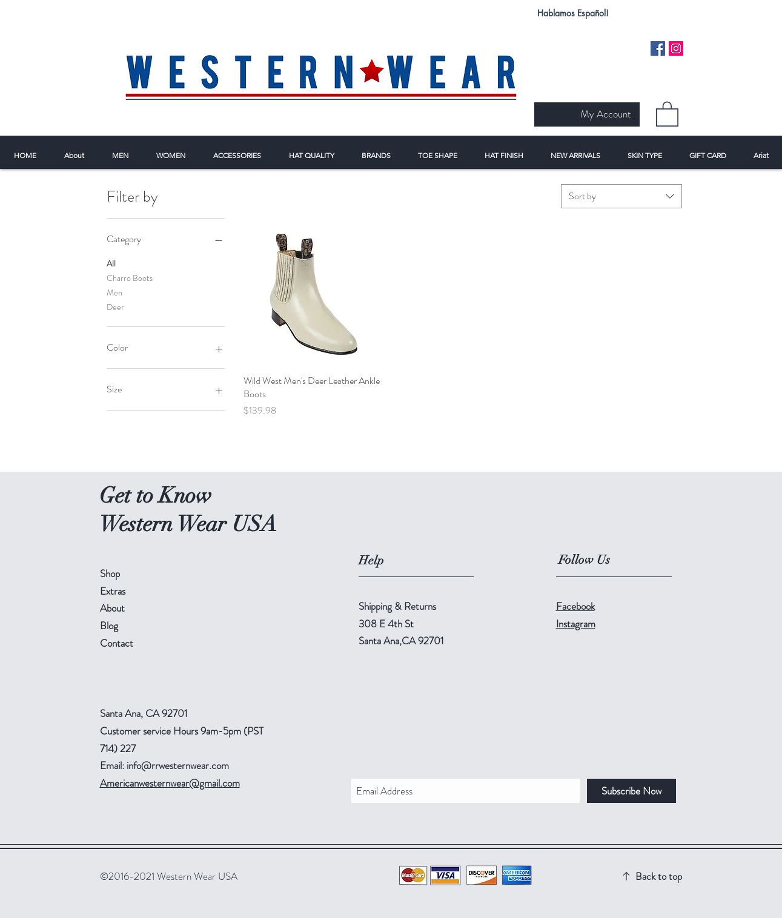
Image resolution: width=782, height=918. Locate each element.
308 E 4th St (386, 623)
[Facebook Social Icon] (658, 48)
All (111, 263)
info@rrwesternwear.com (178, 765)
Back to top (658, 876)
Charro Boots (130, 277)
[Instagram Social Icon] (676, 48)
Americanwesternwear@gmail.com (170, 783)
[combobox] (621, 196)
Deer (115, 306)
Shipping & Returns (397, 606)
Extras (112, 591)
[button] (667, 113)
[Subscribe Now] (631, 791)
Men (114, 292)
